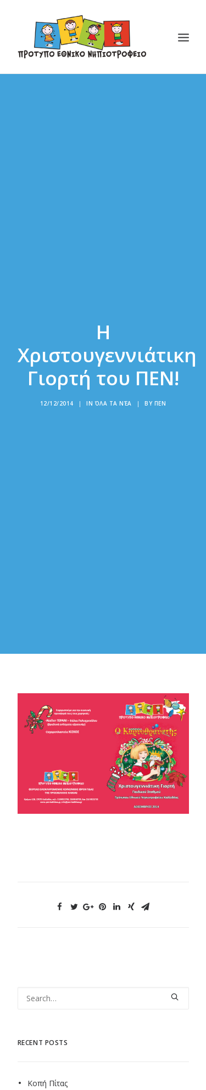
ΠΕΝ (160, 397)
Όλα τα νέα (113, 397)
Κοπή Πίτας (47, 1071)
